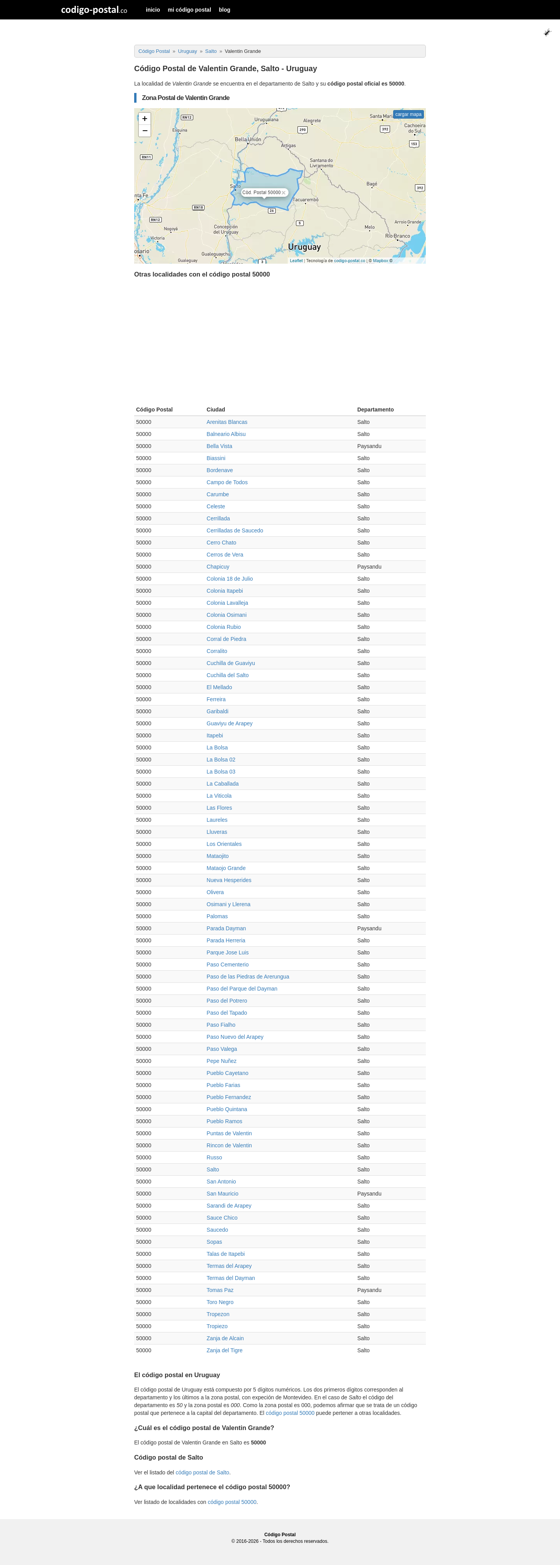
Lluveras (216, 832)
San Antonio (221, 1181)
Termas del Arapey (229, 1266)
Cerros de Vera (224, 554)
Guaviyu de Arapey (229, 723)
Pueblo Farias (223, 1085)
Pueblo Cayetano (227, 1073)
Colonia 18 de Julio (229, 579)
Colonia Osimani (226, 615)
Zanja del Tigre (224, 1350)
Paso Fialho (220, 1025)
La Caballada (222, 784)
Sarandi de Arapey (228, 1206)
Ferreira (216, 699)
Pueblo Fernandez (228, 1097)
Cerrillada (218, 518)
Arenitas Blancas (226, 422)
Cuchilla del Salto (227, 675)
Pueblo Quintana (226, 1109)
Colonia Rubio (223, 627)
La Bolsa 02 (220, 759)
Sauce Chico (221, 1218)
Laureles (217, 820)
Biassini (215, 458)
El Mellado (219, 687)
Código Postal (280, 1534)
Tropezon (217, 1314)
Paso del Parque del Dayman (241, 989)
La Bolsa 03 (220, 771)
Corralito (216, 651)
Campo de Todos (227, 482)
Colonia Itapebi (224, 591)
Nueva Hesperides (228, 880)
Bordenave (219, 470)
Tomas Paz (219, 1290)
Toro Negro (219, 1302)
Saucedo (217, 1230)
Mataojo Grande (225, 868)
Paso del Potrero (226, 1001)
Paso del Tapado (226, 1013)
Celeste (215, 506)
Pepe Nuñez (221, 1061)
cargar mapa (409, 114)
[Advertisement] (280, 343)
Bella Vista (219, 446)
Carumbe (217, 494)
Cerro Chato (221, 542)
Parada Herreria (225, 940)
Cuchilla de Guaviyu (230, 663)
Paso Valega (221, 1049)
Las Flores (219, 808)
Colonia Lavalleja (227, 603)
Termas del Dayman (230, 1278)
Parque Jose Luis (227, 952)
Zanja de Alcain (225, 1338)
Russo (214, 1157)
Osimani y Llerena (228, 904)
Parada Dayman (226, 928)
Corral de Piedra (226, 639)
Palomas (217, 916)
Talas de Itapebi (225, 1254)
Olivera (215, 892)
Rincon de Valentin (229, 1145)
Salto (212, 1169)
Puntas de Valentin (229, 1133)
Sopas (214, 1242)
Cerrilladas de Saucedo (234, 530)
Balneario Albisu (225, 434)
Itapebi (214, 735)
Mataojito (217, 856)
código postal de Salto (202, 1472)
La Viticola (218, 796)
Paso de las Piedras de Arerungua (247, 976)
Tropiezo (217, 1326)
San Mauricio (222, 1193)
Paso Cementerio (227, 964)
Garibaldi (217, 711)
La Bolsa (217, 747)
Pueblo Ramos (224, 1121)
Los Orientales (224, 844)
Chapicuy (217, 567)
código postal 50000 (290, 1413)
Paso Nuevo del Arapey (234, 1037)
